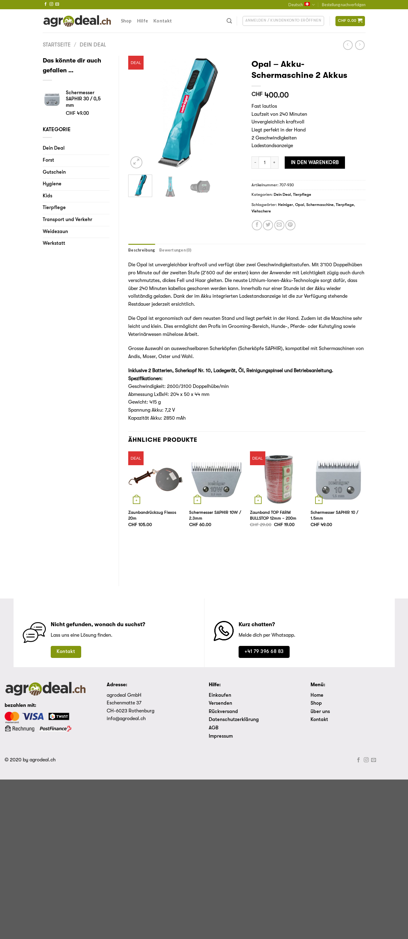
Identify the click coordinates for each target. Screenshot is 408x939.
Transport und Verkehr (67, 219)
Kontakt (162, 20)
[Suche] (229, 21)
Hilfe (142, 20)
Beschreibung (141, 250)
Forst (48, 160)
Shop (126, 20)
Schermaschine (320, 205)
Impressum (221, 736)
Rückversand (223, 711)
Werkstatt (54, 243)
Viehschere (261, 211)
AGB (214, 728)
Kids (47, 196)
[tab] (141, 250)
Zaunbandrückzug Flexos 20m (152, 515)
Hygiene (52, 184)
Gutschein (54, 172)
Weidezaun (55, 231)
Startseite (57, 45)
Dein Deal (93, 45)
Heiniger (285, 205)
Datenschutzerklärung (234, 719)
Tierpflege (54, 207)
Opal (299, 205)
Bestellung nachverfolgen (344, 4)
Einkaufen (220, 695)
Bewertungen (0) (175, 250)
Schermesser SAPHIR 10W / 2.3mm (215, 515)
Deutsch (301, 5)
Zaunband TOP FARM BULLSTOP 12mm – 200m (273, 515)
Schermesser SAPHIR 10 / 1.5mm (334, 515)
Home (317, 695)
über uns (320, 711)
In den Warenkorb (315, 162)
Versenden (220, 703)
